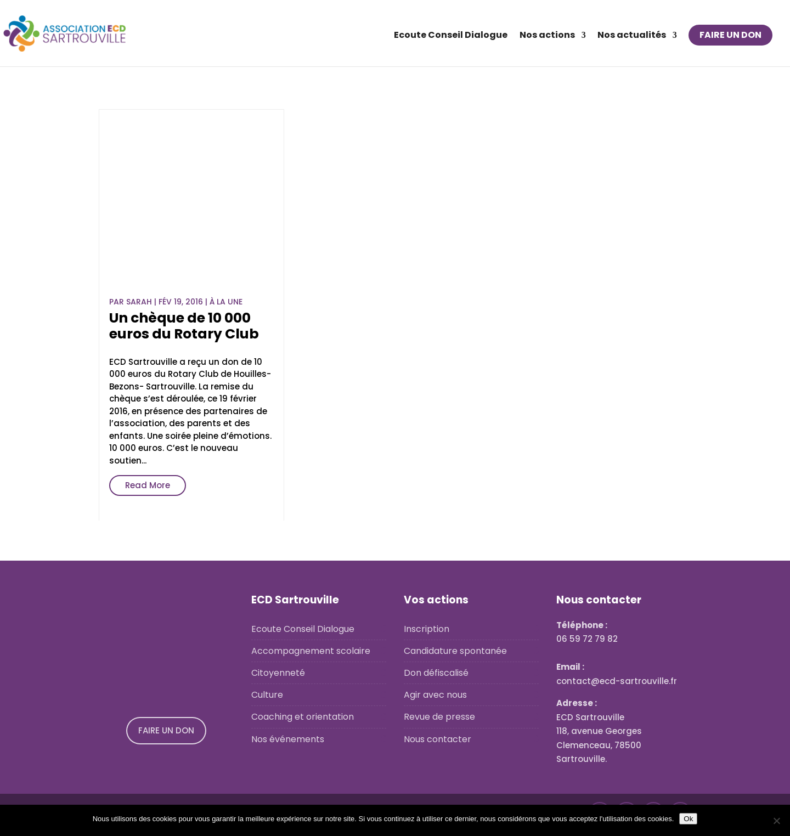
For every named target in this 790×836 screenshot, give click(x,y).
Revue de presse (439, 716)
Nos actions (547, 36)
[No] (776, 820)
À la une (226, 301)
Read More (147, 485)
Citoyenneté (278, 672)
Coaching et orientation (302, 716)
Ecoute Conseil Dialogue (450, 36)
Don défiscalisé (436, 672)
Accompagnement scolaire (310, 651)
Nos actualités (631, 36)
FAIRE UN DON (730, 35)
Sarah (139, 301)
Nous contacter (437, 739)
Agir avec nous (435, 694)
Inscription (426, 629)
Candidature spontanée (455, 651)
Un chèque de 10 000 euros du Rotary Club (184, 325)
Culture (267, 694)
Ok (688, 819)
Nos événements (287, 739)
